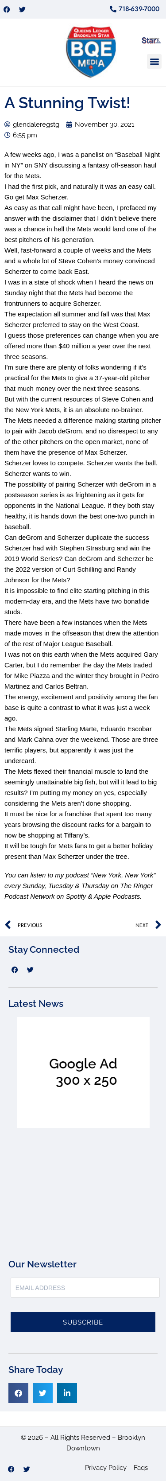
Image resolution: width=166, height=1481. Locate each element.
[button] (154, 61)
